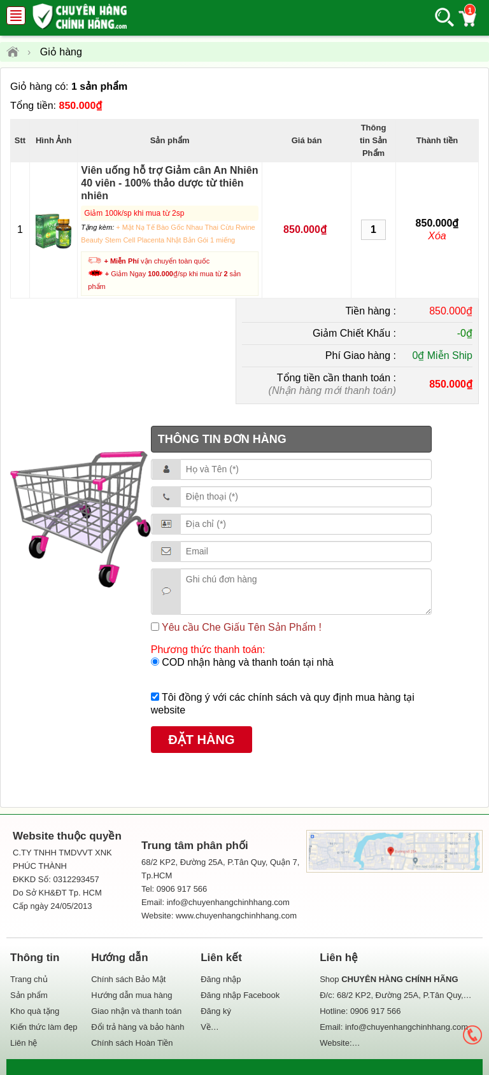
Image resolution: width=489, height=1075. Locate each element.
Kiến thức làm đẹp (43, 1027)
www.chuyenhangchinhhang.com (236, 915)
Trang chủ (29, 979)
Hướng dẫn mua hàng (131, 995)
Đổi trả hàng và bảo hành (137, 1027)
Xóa (437, 235)
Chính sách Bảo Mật (128, 979)
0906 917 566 (375, 1011)
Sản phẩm (29, 995)
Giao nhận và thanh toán (136, 1011)
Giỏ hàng (61, 51)
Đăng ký (216, 1011)
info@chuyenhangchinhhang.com (406, 1027)
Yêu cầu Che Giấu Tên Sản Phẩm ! (240, 627)
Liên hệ (23, 1043)
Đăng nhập (221, 979)
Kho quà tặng (34, 1011)
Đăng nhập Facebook (240, 995)
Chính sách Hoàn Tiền (132, 1043)
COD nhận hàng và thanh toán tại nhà (246, 662)
